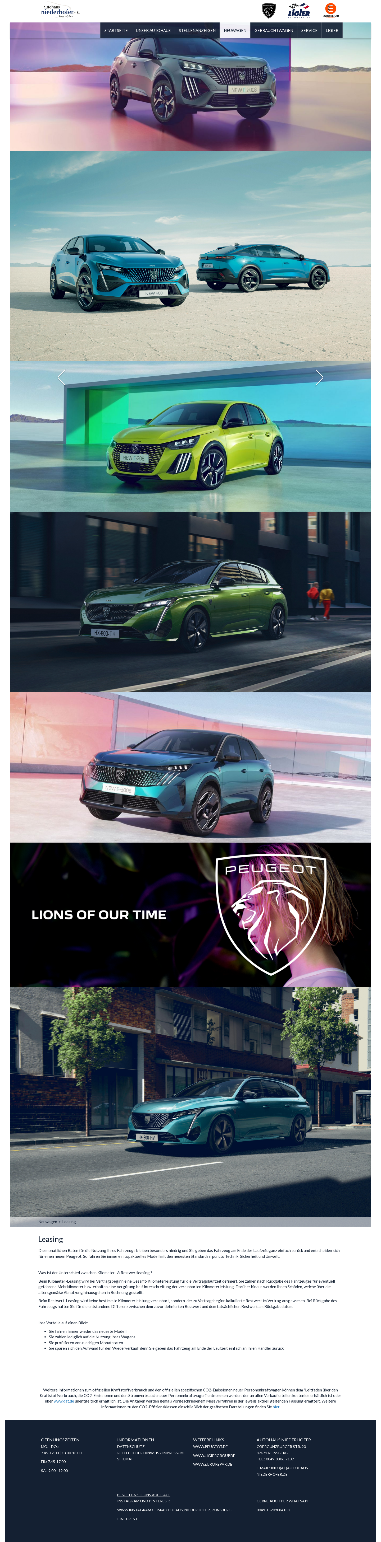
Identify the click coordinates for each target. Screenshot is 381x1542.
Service (309, 30)
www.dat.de (64, 1401)
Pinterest (127, 1519)
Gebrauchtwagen (274, 30)
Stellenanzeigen (197, 30)
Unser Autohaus (153, 30)
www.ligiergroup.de (214, 1455)
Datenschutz (131, 1446)
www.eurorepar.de (212, 1464)
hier (276, 1406)
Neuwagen (235, 30)
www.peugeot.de (210, 1446)
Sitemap (125, 1459)
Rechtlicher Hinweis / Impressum (150, 1453)
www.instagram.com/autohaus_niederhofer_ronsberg (174, 1510)
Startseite (116, 30)
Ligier (332, 30)
